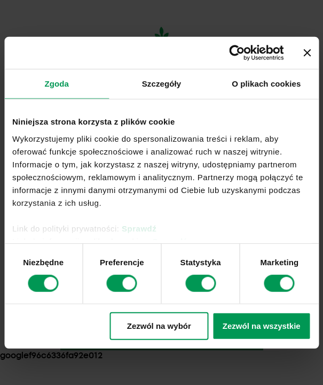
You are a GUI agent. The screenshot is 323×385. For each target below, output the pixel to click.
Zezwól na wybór (159, 325)
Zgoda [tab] (56, 83)
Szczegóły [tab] (161, 83)
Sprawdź (139, 228)
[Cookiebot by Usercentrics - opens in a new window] (236, 53)
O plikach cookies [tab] (266, 83)
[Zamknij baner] (307, 53)
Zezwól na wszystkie (262, 325)
